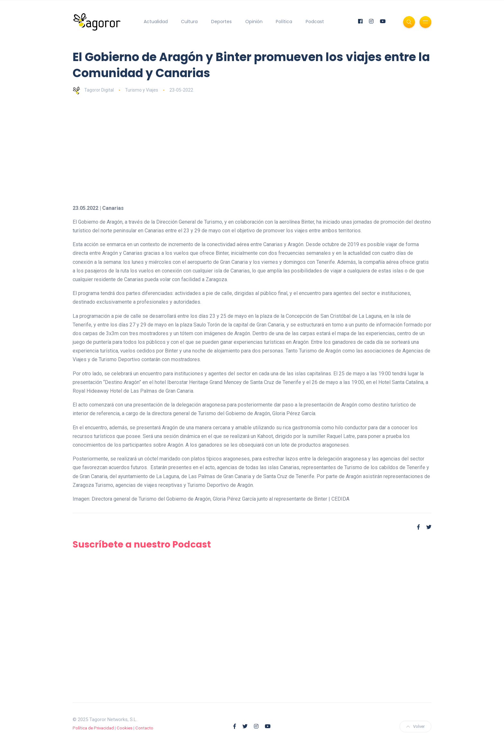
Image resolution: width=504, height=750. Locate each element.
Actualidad (156, 21)
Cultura (189, 21)
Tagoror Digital (93, 90)
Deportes (221, 21)
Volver (415, 726)
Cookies (124, 728)
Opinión (254, 21)
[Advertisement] (265, 149)
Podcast (315, 21)
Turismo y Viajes (141, 90)
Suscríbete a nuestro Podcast (142, 544)
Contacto (144, 728)
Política (284, 21)
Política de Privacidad (93, 728)
